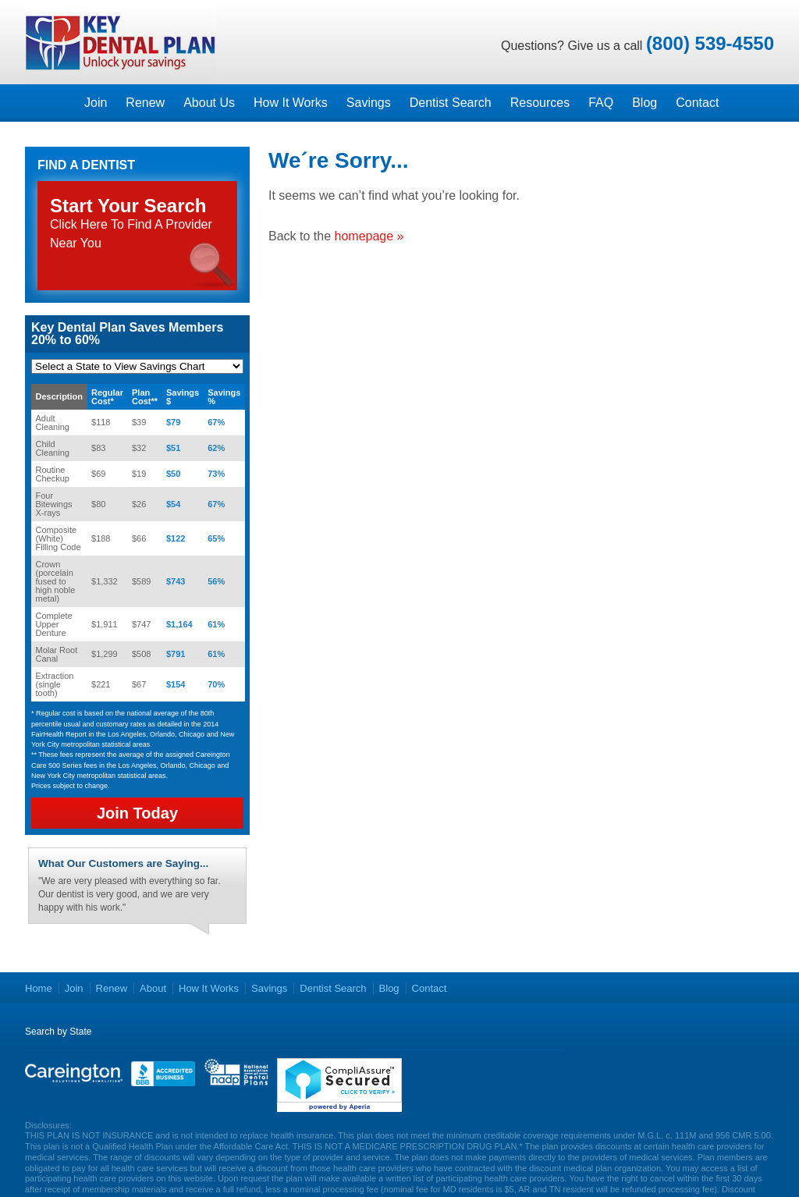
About (153, 988)
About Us (209, 102)
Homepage (50, 103)
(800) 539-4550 (710, 43)
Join (95, 102)
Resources (540, 102)
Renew (145, 102)
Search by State (58, 1031)
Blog (644, 102)
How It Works (291, 102)
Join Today (137, 813)
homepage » (369, 236)
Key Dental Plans (121, 42)
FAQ (600, 102)
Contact (697, 102)
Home (38, 988)
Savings (368, 102)
